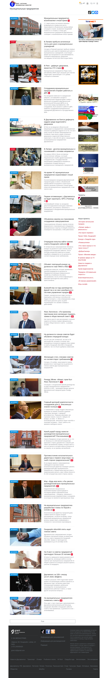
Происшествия (58, 666)
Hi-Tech (60, 659)
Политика (48, 666)
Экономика (94, 666)
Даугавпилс (27, 666)
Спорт (66, 666)
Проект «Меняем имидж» (87, 254)
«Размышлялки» (84, 242)
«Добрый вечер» (84, 251)
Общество (13, 669)
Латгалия (35, 666)
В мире (39, 659)
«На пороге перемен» (86, 233)
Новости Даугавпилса (18, 659)
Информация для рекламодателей (53, 641)
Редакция (44, 645)
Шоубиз (41, 669)
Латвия (41, 666)
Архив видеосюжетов (85, 269)
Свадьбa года (69, 659)
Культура (73, 666)
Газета (95, 669)
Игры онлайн (82, 284)
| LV (94, 3)
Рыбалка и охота (50, 659)
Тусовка (69, 669)
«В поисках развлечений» (87, 281)
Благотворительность (85, 277)
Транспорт (31, 659)
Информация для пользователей (52, 637)
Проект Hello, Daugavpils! (87, 236)
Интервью (85, 666)
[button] (97, 3)
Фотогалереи (80, 659)
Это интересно (92, 659)
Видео (79, 666)
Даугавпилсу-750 (16, 666)
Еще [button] (42, 621)
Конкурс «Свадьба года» (87, 239)
